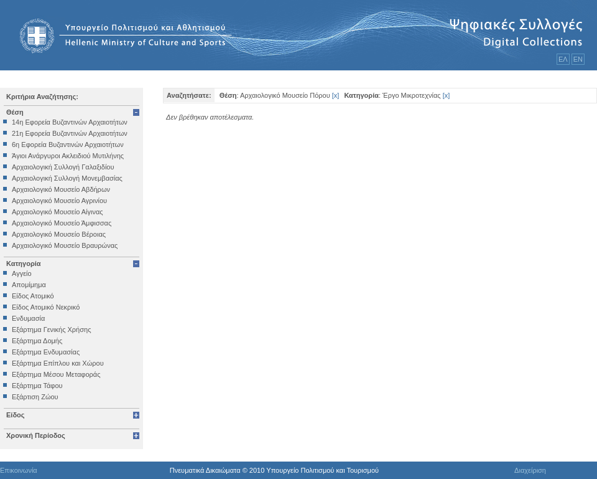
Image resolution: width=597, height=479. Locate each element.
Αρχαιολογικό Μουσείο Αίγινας (57, 212)
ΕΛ (563, 59)
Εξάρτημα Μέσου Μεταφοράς (56, 374)
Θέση (15, 112)
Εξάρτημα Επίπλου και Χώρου (58, 363)
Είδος (15, 415)
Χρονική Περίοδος (35, 435)
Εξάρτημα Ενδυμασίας (46, 352)
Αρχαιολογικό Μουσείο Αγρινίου (59, 200)
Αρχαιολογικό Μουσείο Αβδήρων (61, 189)
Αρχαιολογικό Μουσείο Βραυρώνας (65, 245)
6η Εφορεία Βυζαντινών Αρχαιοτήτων (68, 144)
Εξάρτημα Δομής (37, 340)
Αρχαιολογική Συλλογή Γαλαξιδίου (63, 167)
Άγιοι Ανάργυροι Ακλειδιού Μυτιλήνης (68, 155)
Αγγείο (22, 273)
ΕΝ (578, 59)
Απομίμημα (29, 284)
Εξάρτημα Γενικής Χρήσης (51, 329)
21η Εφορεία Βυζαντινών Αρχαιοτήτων (69, 133)
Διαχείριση (530, 470)
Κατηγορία (23, 263)
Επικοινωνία (18, 470)
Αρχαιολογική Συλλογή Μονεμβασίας (67, 178)
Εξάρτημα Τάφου (37, 385)
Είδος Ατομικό (33, 296)
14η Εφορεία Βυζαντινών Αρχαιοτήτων (69, 122)
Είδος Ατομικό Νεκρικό (46, 307)
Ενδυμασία (28, 318)
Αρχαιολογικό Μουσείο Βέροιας (59, 234)
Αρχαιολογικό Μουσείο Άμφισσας (61, 223)
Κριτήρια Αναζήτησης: (42, 96)
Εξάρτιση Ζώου (35, 397)
